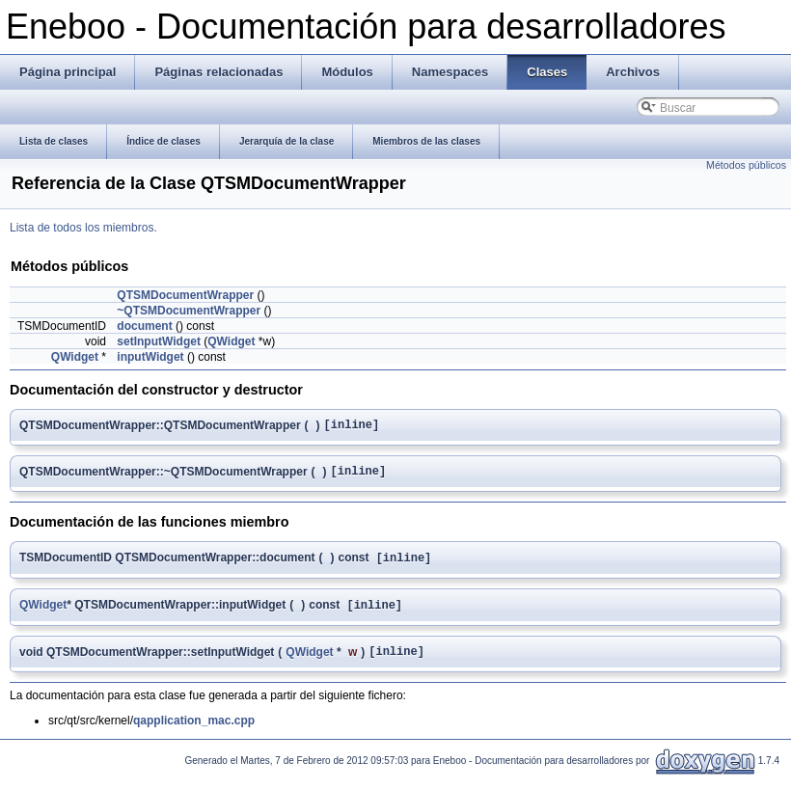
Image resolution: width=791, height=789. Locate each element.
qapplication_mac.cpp (194, 733)
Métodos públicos (746, 165)
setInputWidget (159, 341)
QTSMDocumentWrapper (185, 295)
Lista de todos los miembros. (83, 227)
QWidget (231, 341)
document (144, 326)
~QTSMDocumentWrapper (188, 310)
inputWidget (150, 357)
